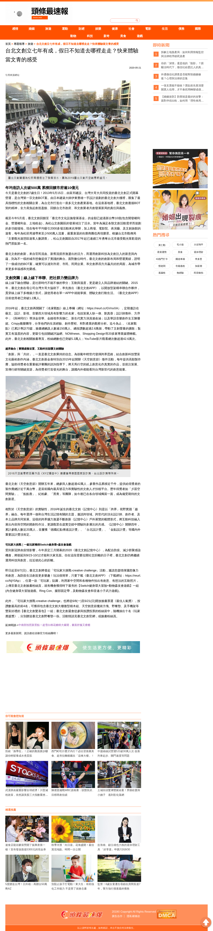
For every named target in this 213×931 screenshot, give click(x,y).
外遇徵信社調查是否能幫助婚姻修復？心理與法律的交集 (181, 76)
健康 (115, 28)
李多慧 (198, 259)
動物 (73, 36)
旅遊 (48, 28)
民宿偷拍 (198, 272)
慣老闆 (161, 266)
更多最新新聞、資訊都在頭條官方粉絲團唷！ (32, 633)
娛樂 (98, 28)
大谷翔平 (198, 244)
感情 (15, 28)
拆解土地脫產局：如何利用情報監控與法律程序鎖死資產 (182, 54)
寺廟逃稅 (180, 266)
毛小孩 (180, 244)
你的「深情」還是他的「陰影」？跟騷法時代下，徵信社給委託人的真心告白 (182, 65)
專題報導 (19, 43)
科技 (90, 36)
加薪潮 (198, 266)
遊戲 (140, 36)
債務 (181, 28)
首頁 (8, 43)
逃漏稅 (161, 272)
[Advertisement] (73, 686)
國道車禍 (180, 259)
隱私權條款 (133, 916)
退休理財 (198, 252)
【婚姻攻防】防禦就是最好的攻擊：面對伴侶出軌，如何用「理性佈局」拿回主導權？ (182, 98)
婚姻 (32, 28)
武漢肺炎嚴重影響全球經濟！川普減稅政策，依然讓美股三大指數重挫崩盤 (26, 795)
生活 (165, 28)
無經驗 (180, 272)
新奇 (106, 36)
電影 (148, 28)
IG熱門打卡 (162, 259)
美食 (123, 36)
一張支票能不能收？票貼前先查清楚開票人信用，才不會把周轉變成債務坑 (182, 87)
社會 (131, 28)
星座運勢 (162, 252)
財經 (82, 28)
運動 (65, 28)
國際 (198, 28)
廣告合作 (117, 916)
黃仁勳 (161, 245)
